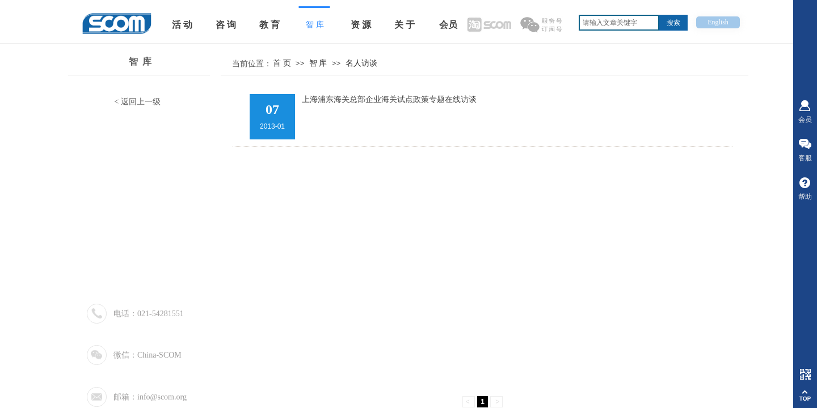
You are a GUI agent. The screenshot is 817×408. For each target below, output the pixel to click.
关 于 (404, 24)
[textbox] (619, 23)
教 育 (269, 24)
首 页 (282, 63)
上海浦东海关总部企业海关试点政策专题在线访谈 (389, 99)
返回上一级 (141, 101)
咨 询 (226, 24)
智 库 (140, 61)
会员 (448, 24)
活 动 (182, 24)
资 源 (361, 24)
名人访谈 (361, 63)
